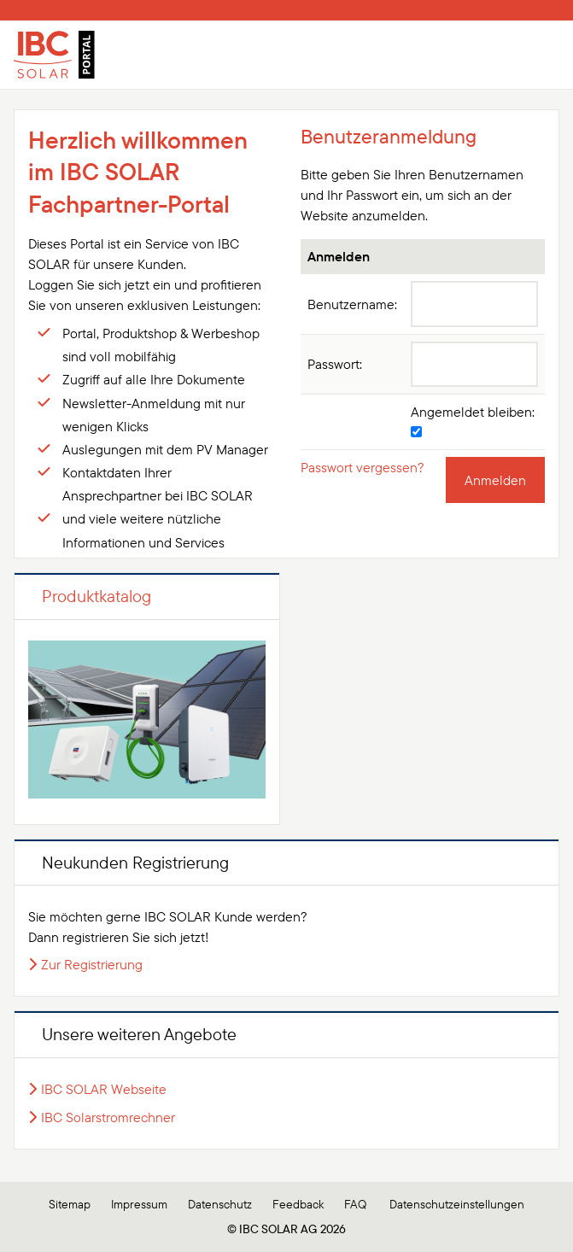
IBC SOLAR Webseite (104, 1088)
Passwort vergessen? (362, 467)
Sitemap (70, 1204)
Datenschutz (220, 1204)
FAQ (355, 1204)
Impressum (139, 1204)
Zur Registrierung (92, 964)
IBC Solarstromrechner (108, 1117)
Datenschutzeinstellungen (456, 1204)
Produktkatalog (96, 595)
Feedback (298, 1204)
